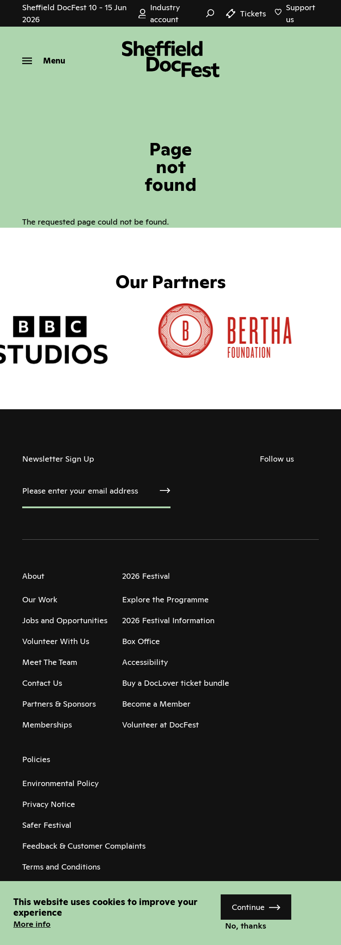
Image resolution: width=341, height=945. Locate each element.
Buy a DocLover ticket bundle (175, 683)
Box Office (141, 641)
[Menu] (43, 61)
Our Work (39, 599)
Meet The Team (49, 662)
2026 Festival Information (168, 620)
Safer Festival (46, 825)
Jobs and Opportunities (64, 620)
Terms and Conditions (61, 867)
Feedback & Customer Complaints (84, 846)
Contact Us (42, 683)
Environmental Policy (60, 783)
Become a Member (156, 704)
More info (32, 924)
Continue (248, 907)
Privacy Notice (48, 804)
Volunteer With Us (55, 641)
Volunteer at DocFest (160, 725)
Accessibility (145, 662)
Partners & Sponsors (59, 704)
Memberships (47, 725)
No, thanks (245, 926)
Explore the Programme (165, 599)
